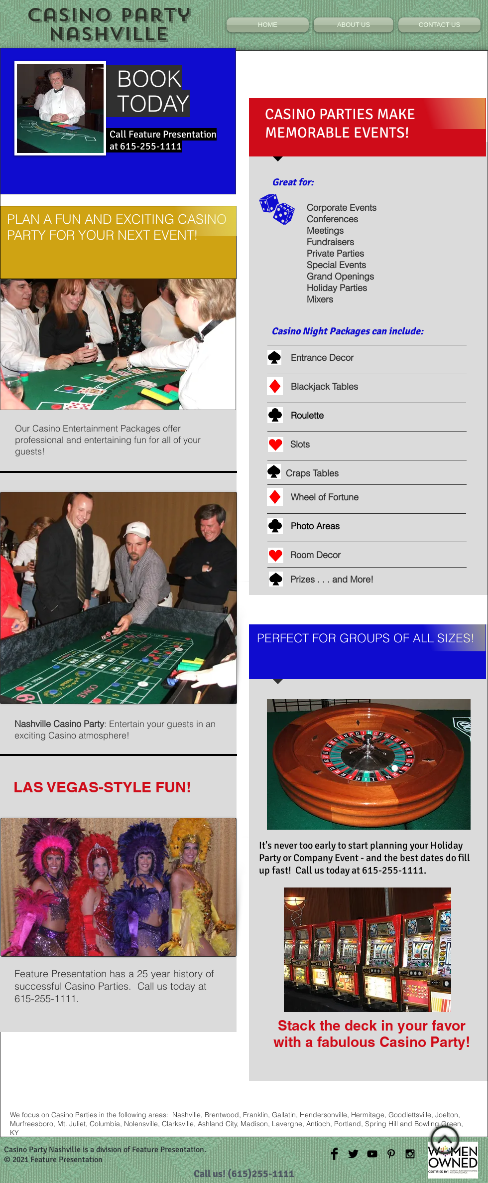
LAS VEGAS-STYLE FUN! (102, 787)
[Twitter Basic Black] (353, 1154)
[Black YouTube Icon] (372, 1154)
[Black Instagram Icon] (410, 1154)
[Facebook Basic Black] (334, 1154)
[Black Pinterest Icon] (391, 1154)
